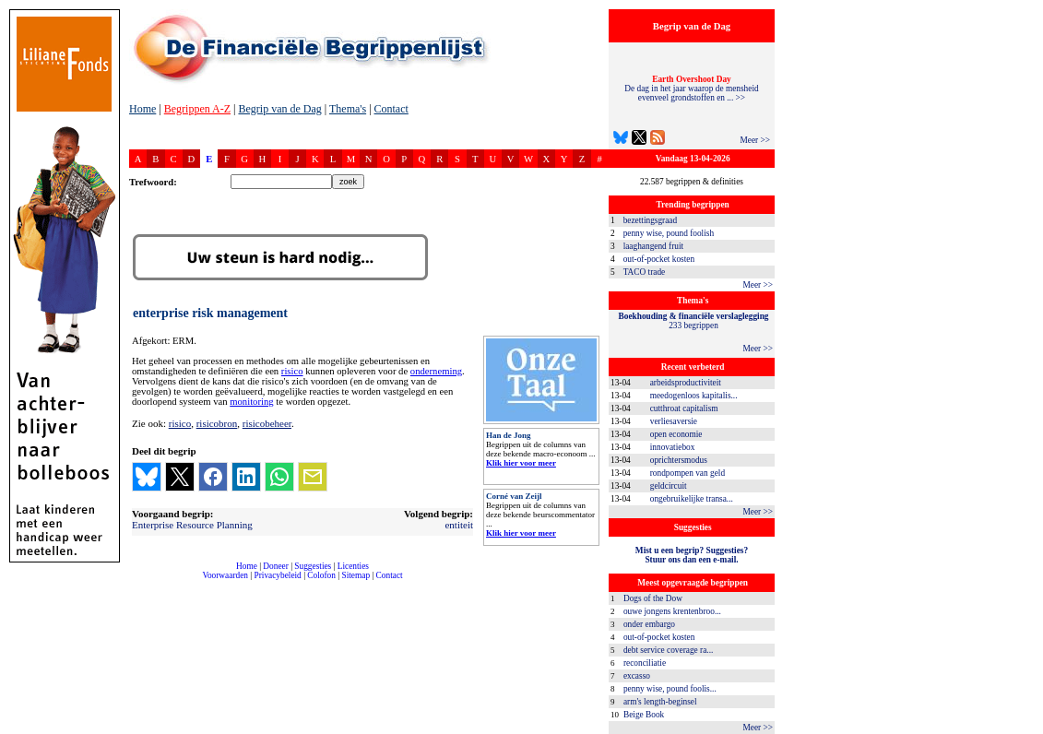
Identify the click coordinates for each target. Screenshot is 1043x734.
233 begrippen (694, 321)
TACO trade (644, 272)
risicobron (217, 423)
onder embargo (649, 624)
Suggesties (312, 566)
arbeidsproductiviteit (685, 382)
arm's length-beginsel (660, 701)
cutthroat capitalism (684, 408)
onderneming (436, 371)
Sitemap (355, 575)
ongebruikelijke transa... (691, 498)
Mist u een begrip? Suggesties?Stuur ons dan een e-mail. (691, 555)
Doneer (275, 566)
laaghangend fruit (653, 246)
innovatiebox (672, 447)
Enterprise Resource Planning (192, 524)
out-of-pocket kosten (658, 259)
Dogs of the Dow (652, 598)
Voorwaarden (225, 575)
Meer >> (755, 140)
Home (142, 108)
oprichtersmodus (678, 460)
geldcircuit (668, 486)
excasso (636, 676)
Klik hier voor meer (521, 463)
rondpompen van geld (687, 473)
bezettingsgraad (650, 220)
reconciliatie (644, 663)
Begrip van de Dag (279, 108)
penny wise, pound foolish (668, 233)
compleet (139, 582)
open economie (676, 434)
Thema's (347, 108)
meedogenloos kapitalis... (694, 395)
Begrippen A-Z (197, 108)
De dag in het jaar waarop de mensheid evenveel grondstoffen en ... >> (691, 88)
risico (292, 371)
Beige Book (643, 714)
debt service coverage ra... (668, 650)
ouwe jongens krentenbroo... (672, 611)
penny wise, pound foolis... (670, 688)
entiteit (458, 524)
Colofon (321, 575)
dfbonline (1025, 729)
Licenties (353, 566)
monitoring (251, 402)
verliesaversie (673, 421)
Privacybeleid (278, 575)
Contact (391, 108)
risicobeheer (267, 423)
